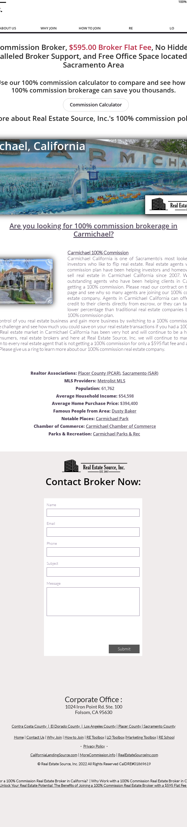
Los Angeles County (100, 726)
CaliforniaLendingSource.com (53, 755)
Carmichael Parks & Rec (116, 434)
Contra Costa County (29, 726)
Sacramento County (159, 726)
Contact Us (35, 737)
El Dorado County (65, 726)
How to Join (74, 737)
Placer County (129, 726)
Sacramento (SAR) (140, 373)
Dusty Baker (124, 411)
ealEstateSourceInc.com (139, 755)
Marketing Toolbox (141, 737)
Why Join (54, 737)
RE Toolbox (95, 737)
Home (19, 737)
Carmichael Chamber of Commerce (121, 426)
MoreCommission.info (97, 755)
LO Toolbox (115, 737)
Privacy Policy (94, 746)
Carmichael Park (112, 419)
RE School (166, 737)
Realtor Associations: (54, 373)
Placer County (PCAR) (99, 373)
